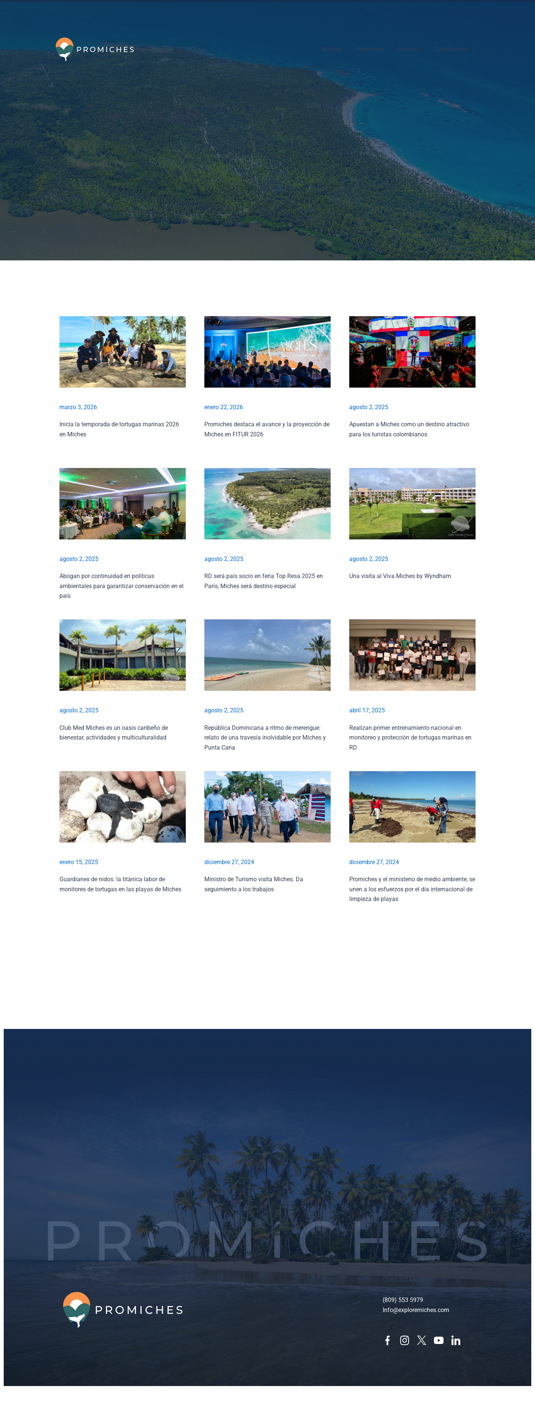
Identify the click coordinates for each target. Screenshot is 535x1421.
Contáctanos (451, 49)
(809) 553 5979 (403, 1299)
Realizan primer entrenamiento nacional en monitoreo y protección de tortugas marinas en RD (410, 737)
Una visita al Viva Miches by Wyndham (400, 576)
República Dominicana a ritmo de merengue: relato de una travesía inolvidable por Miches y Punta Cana (265, 737)
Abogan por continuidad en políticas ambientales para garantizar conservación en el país (121, 585)
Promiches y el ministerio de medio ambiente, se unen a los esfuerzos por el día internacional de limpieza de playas (412, 889)
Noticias (409, 49)
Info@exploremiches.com (416, 1309)
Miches (331, 49)
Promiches (369, 49)
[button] (268, 927)
